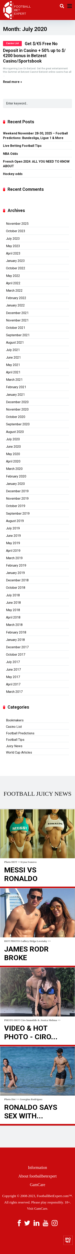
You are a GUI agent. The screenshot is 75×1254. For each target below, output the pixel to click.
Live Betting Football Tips (22, 146)
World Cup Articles (19, 752)
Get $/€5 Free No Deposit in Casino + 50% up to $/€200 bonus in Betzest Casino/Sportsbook (34, 52)
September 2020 (18, 424)
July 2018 (13, 595)
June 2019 (13, 536)
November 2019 (17, 498)
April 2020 (13, 461)
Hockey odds (13, 174)
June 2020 (13, 446)
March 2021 (14, 380)
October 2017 (15, 654)
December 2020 (17, 402)
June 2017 (13, 669)
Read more (37, 887)
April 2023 (13, 253)
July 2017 (13, 662)
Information (37, 1167)
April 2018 (13, 617)
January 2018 (15, 640)
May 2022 (13, 276)
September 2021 (18, 335)
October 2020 (15, 417)
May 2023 (13, 246)
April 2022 (13, 283)
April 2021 (13, 372)
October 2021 (15, 328)
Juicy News (14, 746)
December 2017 (17, 647)
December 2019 (17, 491)
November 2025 (17, 224)
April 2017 (13, 684)
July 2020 (13, 439)
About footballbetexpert (37, 1176)
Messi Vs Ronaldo (21, 874)
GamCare (37, 1184)
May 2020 (13, 454)
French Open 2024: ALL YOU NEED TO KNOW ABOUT (36, 164)
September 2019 (18, 513)
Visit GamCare (37, 1208)
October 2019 (15, 506)
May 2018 (13, 610)
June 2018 (13, 603)
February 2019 (16, 565)
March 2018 (14, 625)
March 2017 (14, 692)
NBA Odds (10, 154)
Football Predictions (20, 733)
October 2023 (15, 231)
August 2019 (15, 521)
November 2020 (17, 409)
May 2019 (13, 543)
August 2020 (15, 432)
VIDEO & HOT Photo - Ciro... (31, 1032)
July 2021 (13, 350)
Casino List (12, 43)
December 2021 (17, 313)
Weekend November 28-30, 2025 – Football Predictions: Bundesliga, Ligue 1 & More (35, 135)
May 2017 (13, 677)
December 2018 (17, 580)
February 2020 (16, 476)
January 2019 (15, 573)
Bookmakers (15, 720)
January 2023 (15, 261)
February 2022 (16, 298)
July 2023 (13, 239)
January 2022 (15, 305)
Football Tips (15, 740)
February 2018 (16, 632)
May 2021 (13, 365)
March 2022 (14, 290)
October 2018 (15, 588)
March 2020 (14, 469)
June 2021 (13, 357)
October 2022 (15, 268)
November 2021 (17, 320)
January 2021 (15, 395)
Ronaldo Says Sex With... (30, 1111)
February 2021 (16, 387)
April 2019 (13, 551)
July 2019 (13, 528)
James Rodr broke (26, 953)
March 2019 (14, 558)
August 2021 (15, 342)
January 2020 (15, 484)
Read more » (12, 82)
